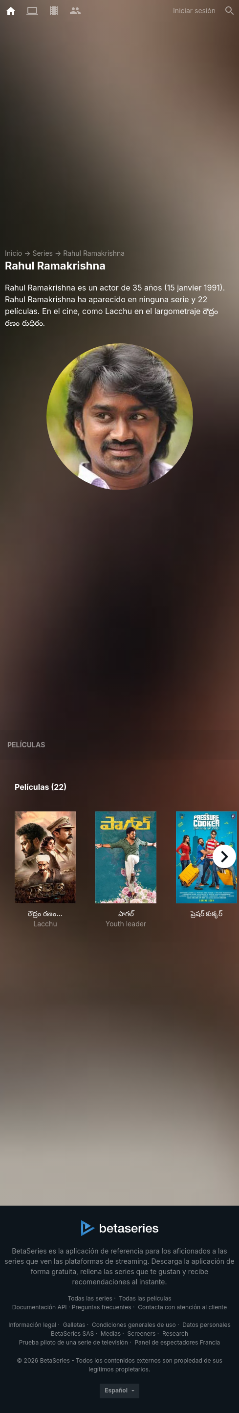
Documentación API (39, 1307)
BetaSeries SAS (72, 1333)
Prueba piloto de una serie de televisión (73, 1342)
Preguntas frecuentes (101, 1307)
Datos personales (206, 1324)
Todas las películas (145, 1298)
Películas (26, 744)
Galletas (74, 1324)
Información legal (32, 1324)
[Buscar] (229, 11)
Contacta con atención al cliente (182, 1307)
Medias (111, 1333)
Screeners (142, 1333)
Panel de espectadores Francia (177, 1342)
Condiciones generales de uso (134, 1324)
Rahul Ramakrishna (94, 253)
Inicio (13, 253)
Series (42, 253)
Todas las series (89, 1298)
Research (175, 1333)
